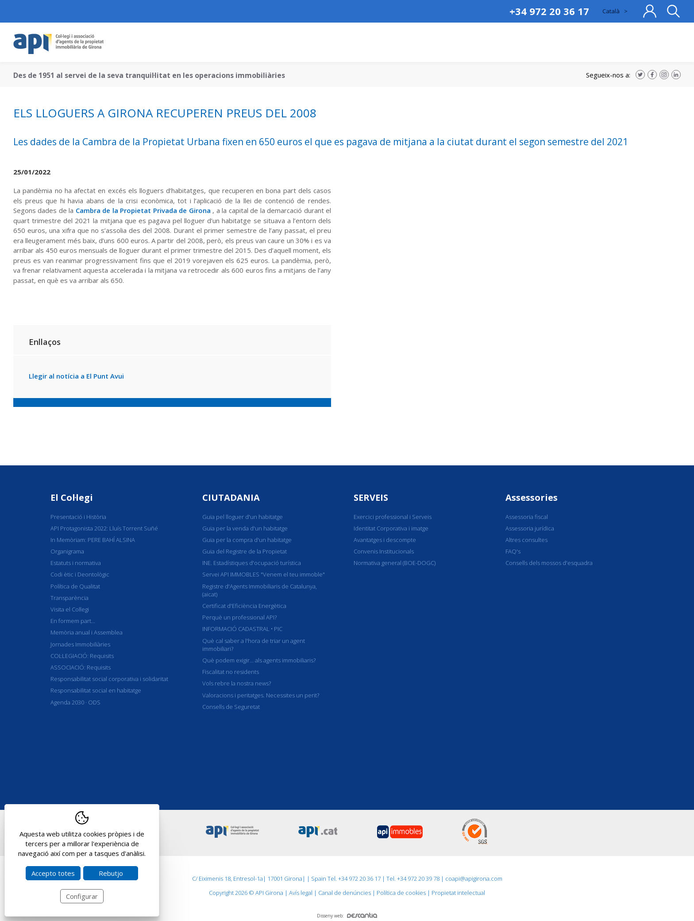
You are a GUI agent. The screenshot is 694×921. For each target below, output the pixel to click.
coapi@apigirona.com (473, 878)
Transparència (69, 598)
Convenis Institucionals (384, 551)
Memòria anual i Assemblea (86, 632)
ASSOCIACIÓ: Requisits (80, 667)
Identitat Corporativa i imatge (391, 528)
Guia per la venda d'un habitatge (245, 528)
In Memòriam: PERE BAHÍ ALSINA (92, 540)
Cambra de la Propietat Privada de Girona (143, 210)
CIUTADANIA (231, 497)
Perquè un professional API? (239, 617)
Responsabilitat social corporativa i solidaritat (109, 679)
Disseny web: (347, 916)
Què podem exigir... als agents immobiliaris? (259, 660)
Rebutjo (111, 873)
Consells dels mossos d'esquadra (549, 563)
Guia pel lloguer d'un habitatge (242, 517)
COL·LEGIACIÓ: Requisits (82, 656)
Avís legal (300, 893)
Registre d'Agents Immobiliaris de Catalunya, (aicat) (259, 590)
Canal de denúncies (344, 893)
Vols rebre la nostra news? (236, 683)
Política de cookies (401, 893)
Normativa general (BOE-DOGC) (395, 563)
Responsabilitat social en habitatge (95, 690)
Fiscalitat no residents (230, 672)
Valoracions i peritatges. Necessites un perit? (260, 695)
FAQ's (512, 551)
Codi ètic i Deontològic (79, 574)
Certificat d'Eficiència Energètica (244, 606)
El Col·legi (71, 497)
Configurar (82, 896)
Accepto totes (53, 873)
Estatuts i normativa (75, 563)
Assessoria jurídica (529, 528)
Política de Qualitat (75, 586)
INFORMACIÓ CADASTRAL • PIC (242, 629)
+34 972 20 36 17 (549, 11)
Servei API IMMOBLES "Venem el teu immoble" (263, 574)
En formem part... (72, 621)
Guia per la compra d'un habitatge (247, 540)
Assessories (531, 497)
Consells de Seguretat (231, 707)
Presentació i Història (78, 517)
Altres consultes (526, 540)
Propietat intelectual (458, 893)
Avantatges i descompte (385, 540)
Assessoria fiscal (526, 517)
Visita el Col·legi (69, 609)
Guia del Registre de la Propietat (244, 551)
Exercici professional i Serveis (393, 517)
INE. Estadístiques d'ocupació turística (251, 563)
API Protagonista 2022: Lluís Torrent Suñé (104, 528)
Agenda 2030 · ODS (75, 702)
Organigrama (67, 551)
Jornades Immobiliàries (80, 644)
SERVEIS (371, 497)
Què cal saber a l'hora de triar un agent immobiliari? (253, 645)
